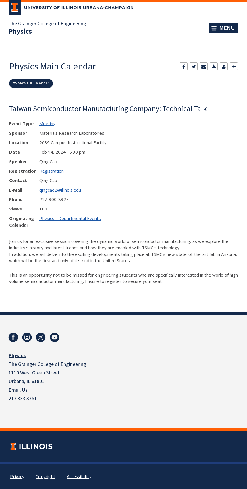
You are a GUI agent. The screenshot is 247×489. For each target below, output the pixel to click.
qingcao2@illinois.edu (60, 190)
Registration (51, 171)
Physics (20, 31)
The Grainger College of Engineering (47, 23)
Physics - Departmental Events (70, 218)
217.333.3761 (23, 398)
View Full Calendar (33, 83)
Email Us (18, 390)
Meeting (47, 123)
